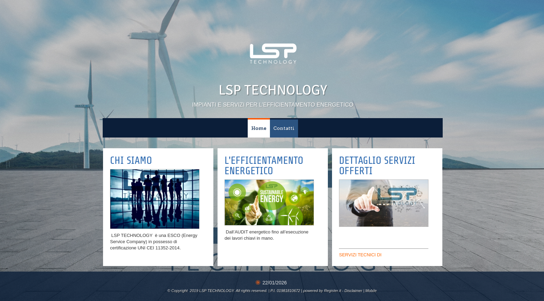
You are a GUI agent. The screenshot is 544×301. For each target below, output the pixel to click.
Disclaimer (353, 291)
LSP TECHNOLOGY (273, 90)
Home (258, 128)
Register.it (332, 291)
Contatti (284, 128)
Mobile (370, 291)
